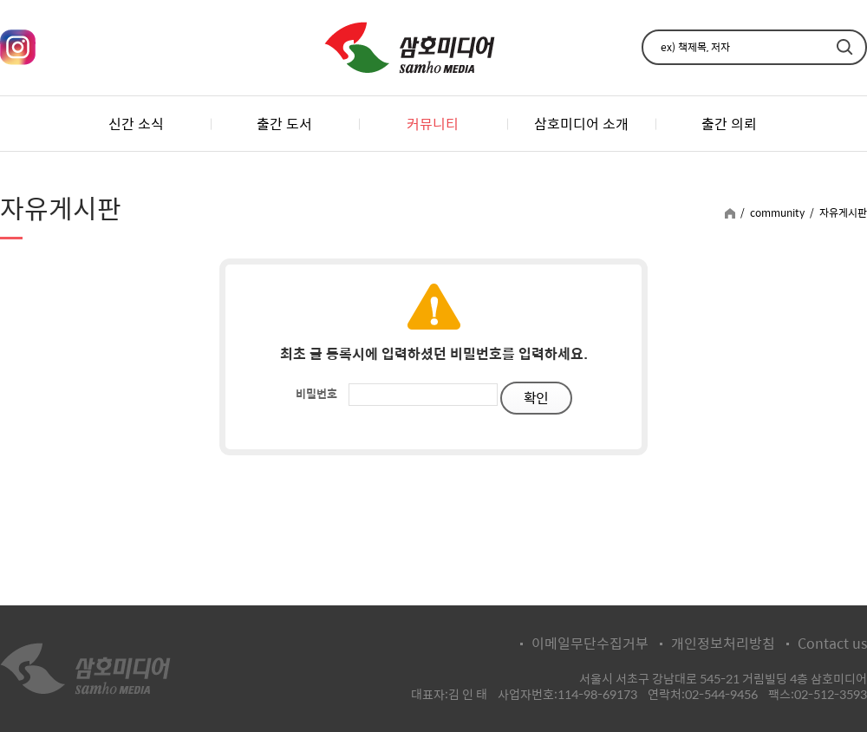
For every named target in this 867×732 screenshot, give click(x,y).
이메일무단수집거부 (590, 643)
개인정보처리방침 (723, 643)
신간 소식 (136, 123)
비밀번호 (316, 393)
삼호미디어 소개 (581, 123)
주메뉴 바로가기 (0, 0)
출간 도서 (284, 123)
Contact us (832, 643)
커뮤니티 (433, 123)
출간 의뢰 (729, 123)
